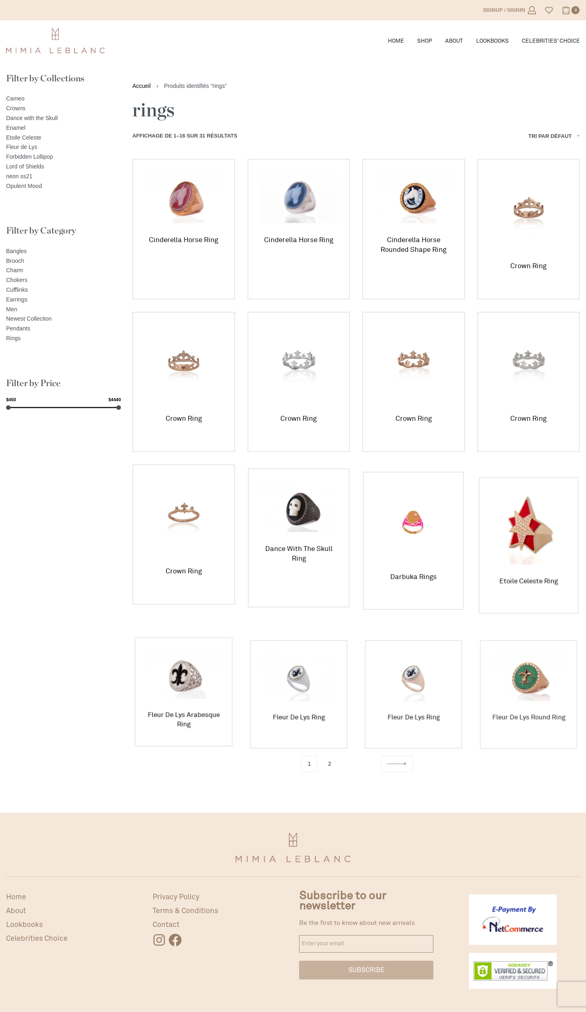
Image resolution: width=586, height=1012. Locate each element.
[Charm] (63, 270)
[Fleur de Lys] (63, 147)
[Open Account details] (509, 10)
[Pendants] (63, 329)
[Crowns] (63, 109)
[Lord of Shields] (63, 167)
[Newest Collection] (63, 319)
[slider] (8, 407)
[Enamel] (63, 128)
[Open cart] (571, 10)
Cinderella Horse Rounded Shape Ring (413, 245)
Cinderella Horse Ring (183, 240)
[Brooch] (63, 261)
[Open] (548, 10)
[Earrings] (63, 300)
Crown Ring (528, 266)
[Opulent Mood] (63, 186)
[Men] (63, 310)
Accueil (141, 86)
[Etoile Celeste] (63, 138)
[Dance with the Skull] (63, 118)
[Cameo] (63, 99)
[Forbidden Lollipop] (63, 157)
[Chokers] (63, 280)
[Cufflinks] (63, 290)
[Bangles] (63, 251)
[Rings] (63, 338)
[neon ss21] (63, 176)
